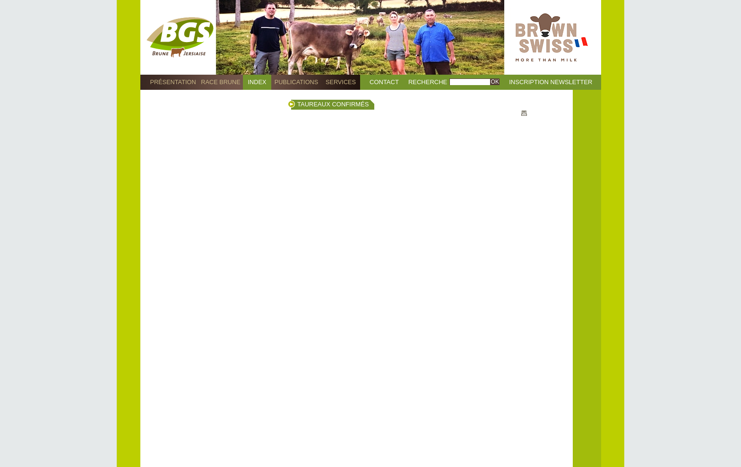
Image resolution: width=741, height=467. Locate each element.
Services (341, 82)
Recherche (427, 82)
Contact (384, 82)
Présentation (173, 82)
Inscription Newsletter (550, 82)
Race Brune (221, 82)
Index (257, 82)
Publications (296, 82)
